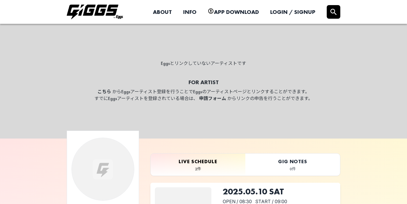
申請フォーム (212, 98)
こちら (104, 92)
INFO (189, 12)
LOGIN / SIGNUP (292, 12)
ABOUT (162, 12)
